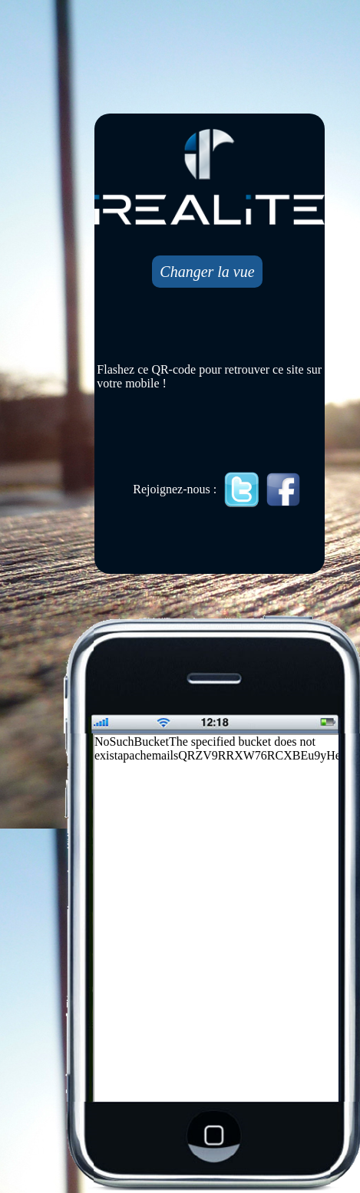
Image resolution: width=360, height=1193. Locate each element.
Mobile (217, 919)
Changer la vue (207, 271)
